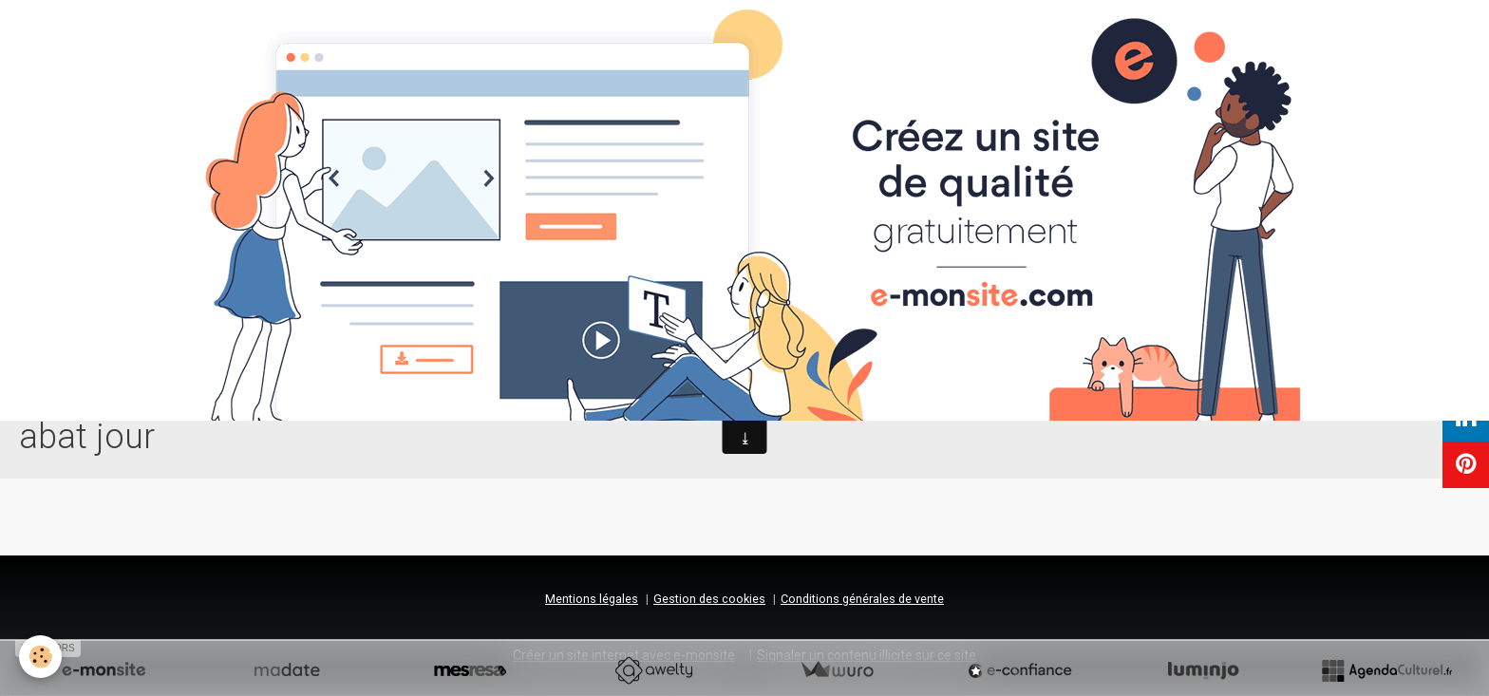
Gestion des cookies (709, 599)
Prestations (724, 372)
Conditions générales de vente (862, 599)
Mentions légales (591, 599)
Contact (830, 372)
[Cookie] (40, 656)
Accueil (638, 372)
